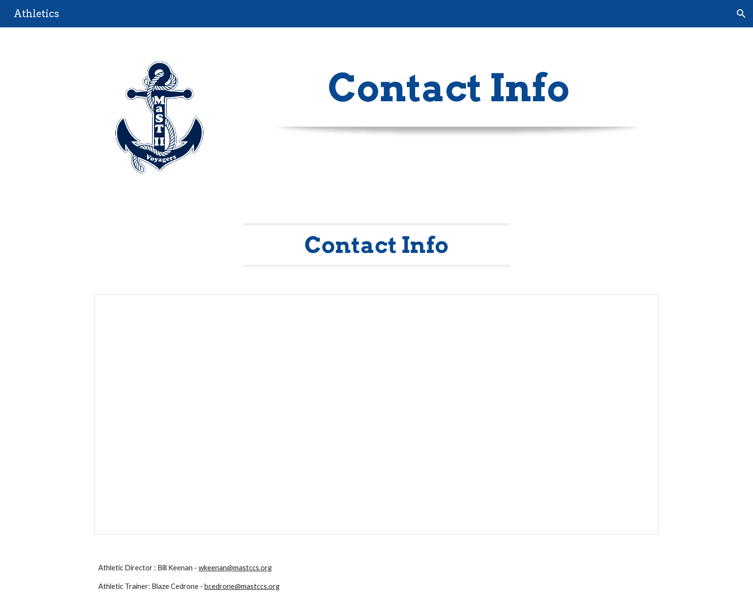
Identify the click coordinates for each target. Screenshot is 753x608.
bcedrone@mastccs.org (242, 586)
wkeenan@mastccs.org (235, 567)
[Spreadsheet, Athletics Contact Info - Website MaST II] (376, 414)
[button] (741, 13)
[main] (449, 88)
